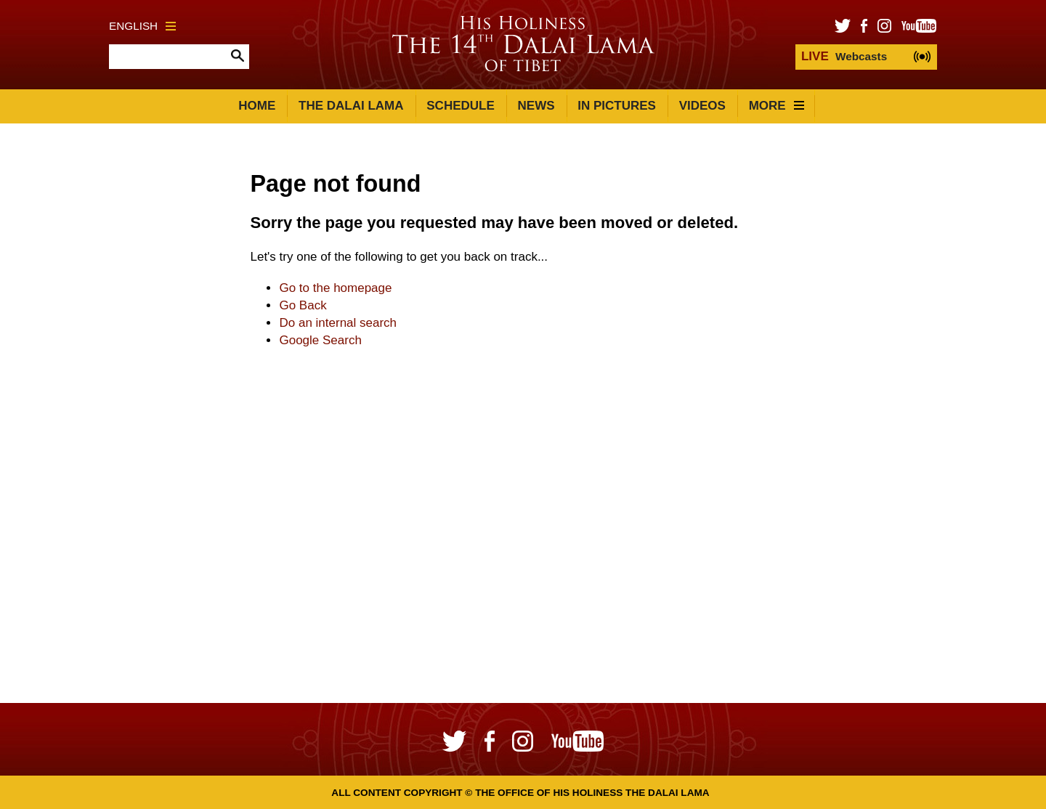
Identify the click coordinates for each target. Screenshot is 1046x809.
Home (256, 106)
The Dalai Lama (351, 106)
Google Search (320, 340)
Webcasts (844, 56)
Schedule (460, 106)
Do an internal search (338, 323)
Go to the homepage (335, 288)
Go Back (302, 305)
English (142, 26)
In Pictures (616, 106)
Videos (702, 106)
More (776, 106)
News (536, 106)
